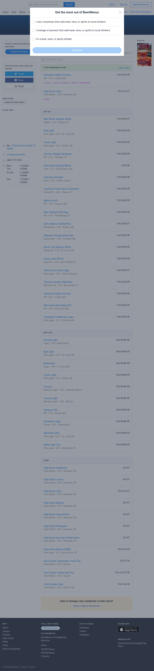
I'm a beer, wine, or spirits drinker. (54, 39)
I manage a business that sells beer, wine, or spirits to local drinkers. (73, 30)
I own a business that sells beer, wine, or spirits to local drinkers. (71, 21)
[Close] (120, 12)
